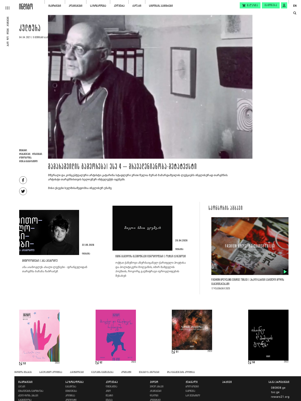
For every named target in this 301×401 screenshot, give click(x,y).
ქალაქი (136, 5)
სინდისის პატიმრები (161, 5)
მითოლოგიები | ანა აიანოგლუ (40, 260)
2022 (286, 362)
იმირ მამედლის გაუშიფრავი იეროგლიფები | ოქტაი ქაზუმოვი (150, 256)
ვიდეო (154, 382)
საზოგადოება (98, 5)
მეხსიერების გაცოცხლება (30, 391)
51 (177, 351)
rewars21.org (280, 396)
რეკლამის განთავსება (102, 372)
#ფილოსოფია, (25, 158)
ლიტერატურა (111, 386)
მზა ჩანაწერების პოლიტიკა (181, 372)
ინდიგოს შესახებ (23, 372)
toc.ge (275, 392)
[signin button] (284, 5)
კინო (108, 391)
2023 (57, 363)
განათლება (70, 386)
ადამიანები (75, 5)
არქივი (227, 382)
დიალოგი (154, 395)
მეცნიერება (71, 391)
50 (253, 362)
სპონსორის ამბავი (225, 208)
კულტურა (119, 5)
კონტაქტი (126, 372)
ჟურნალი (192, 382)
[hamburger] (9, 5)
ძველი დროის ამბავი (28, 395)
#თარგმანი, (37, 154)
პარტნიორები (77, 372)
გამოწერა (271, 5)
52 (101, 362)
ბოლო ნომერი (192, 386)
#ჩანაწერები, (25, 154)
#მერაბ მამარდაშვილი (28, 161)
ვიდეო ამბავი (157, 386)
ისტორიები (54, 5)
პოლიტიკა (70, 395)
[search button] (294, 13)
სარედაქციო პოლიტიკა (50, 372)
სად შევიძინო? (193, 395)
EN (295, 5)
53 (24, 363)
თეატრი (109, 395)
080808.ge (278, 387)
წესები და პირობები (149, 372)
